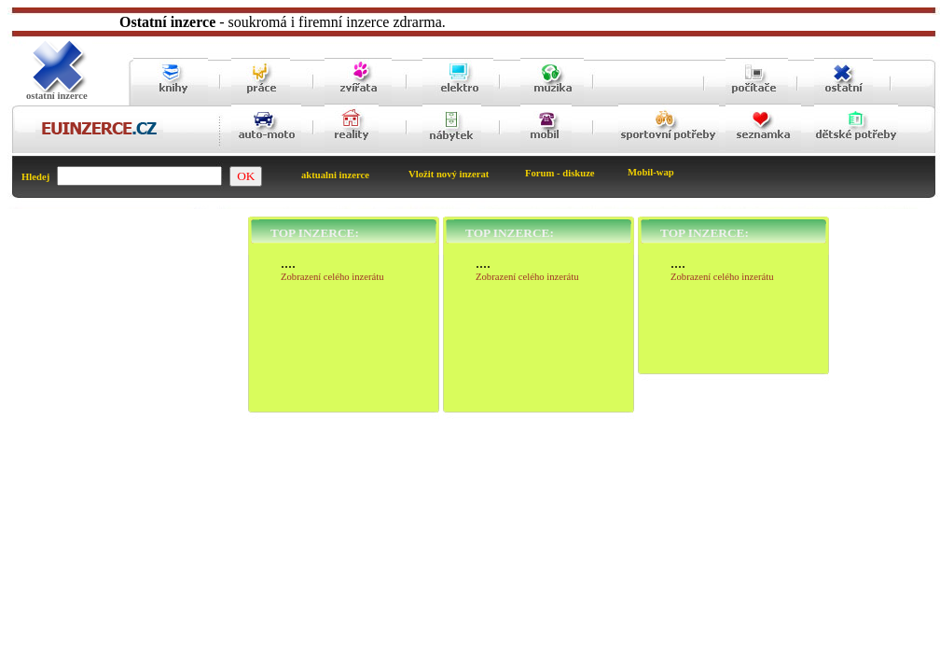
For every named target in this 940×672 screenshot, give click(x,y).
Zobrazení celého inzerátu (332, 277)
